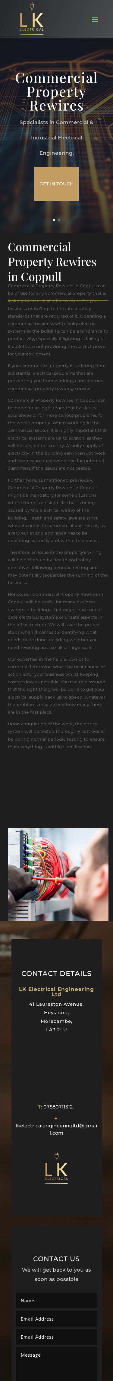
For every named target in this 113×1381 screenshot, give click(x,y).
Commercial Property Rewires (56, 91)
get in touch (56, 184)
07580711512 (58, 1107)
